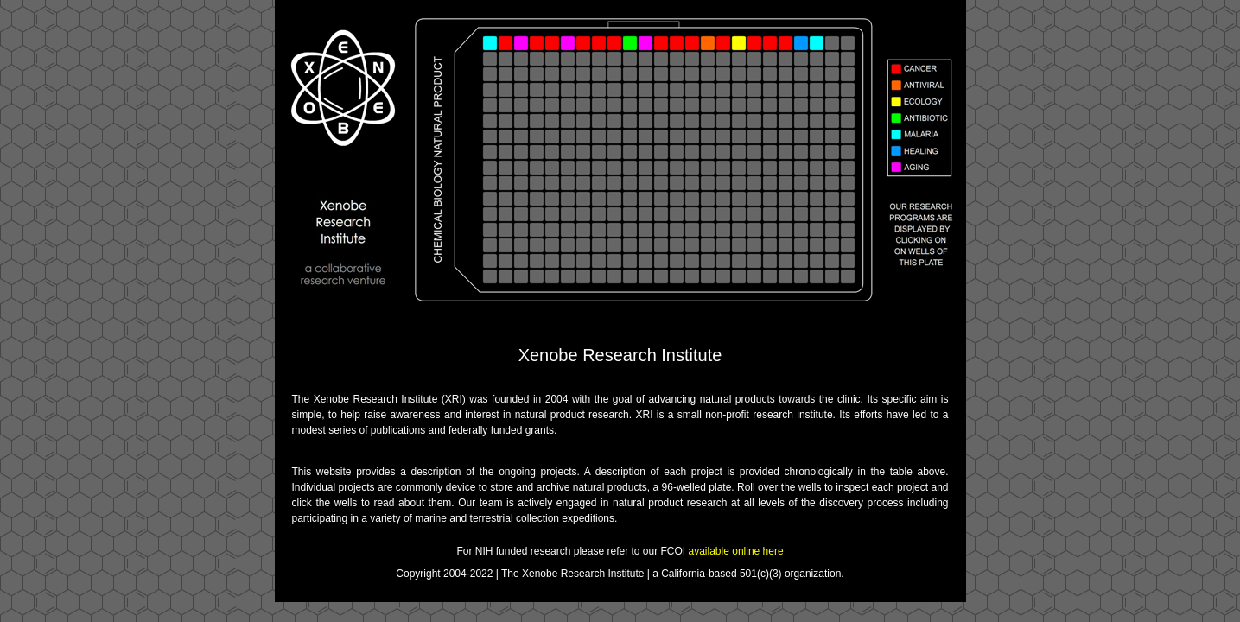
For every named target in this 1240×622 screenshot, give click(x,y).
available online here (736, 551)
